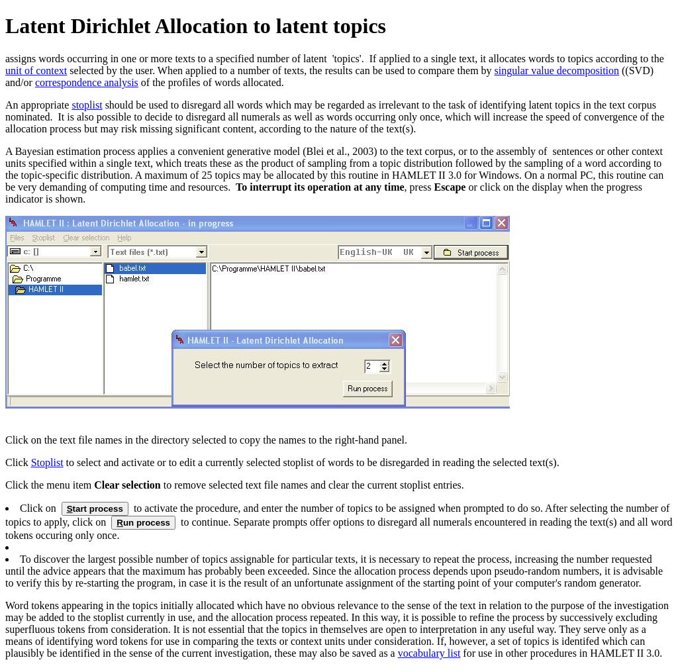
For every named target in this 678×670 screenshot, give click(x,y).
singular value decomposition (557, 70)
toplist (47, 462)
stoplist (87, 105)
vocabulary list (429, 653)
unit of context (36, 70)
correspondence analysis (86, 82)
